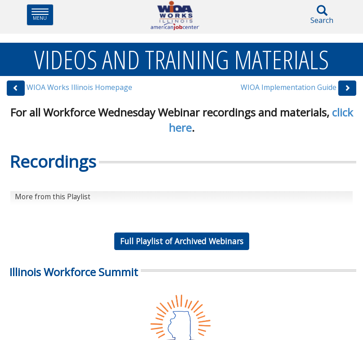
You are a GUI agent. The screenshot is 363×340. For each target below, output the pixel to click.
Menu (42, 14)
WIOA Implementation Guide (288, 87)
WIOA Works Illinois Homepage (79, 87)
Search (322, 15)
